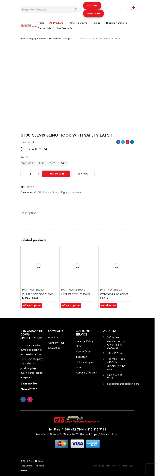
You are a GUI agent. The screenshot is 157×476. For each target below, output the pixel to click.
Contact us (54, 348)
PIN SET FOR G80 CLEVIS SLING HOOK (37, 296)
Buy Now (83, 173)
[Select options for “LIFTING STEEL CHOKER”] (71, 305)
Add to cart (57, 173)
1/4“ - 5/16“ (28, 163)
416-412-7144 (115, 353)
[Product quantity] (30, 174)
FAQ (78, 346)
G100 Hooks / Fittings (59, 38)
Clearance (92, 5)
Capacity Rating (84, 341)
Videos (80, 367)
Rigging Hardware (37, 38)
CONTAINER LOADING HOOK (114, 296)
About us (53, 337)
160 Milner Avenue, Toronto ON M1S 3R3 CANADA (116, 343)
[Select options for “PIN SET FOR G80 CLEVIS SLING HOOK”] (32, 305)
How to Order (83, 351)
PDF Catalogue (84, 362)
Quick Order (93, 13)
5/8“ (63, 163)
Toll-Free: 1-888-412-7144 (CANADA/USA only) (116, 364)
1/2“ (52, 163)
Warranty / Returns (86, 372)
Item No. (25, 157)
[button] (92, 6)
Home (23, 38)
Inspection (81, 357)
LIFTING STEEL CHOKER (75, 294)
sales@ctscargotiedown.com (123, 384)
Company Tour (56, 343)
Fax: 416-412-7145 (115, 376)
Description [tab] (28, 213)
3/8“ (41, 163)
